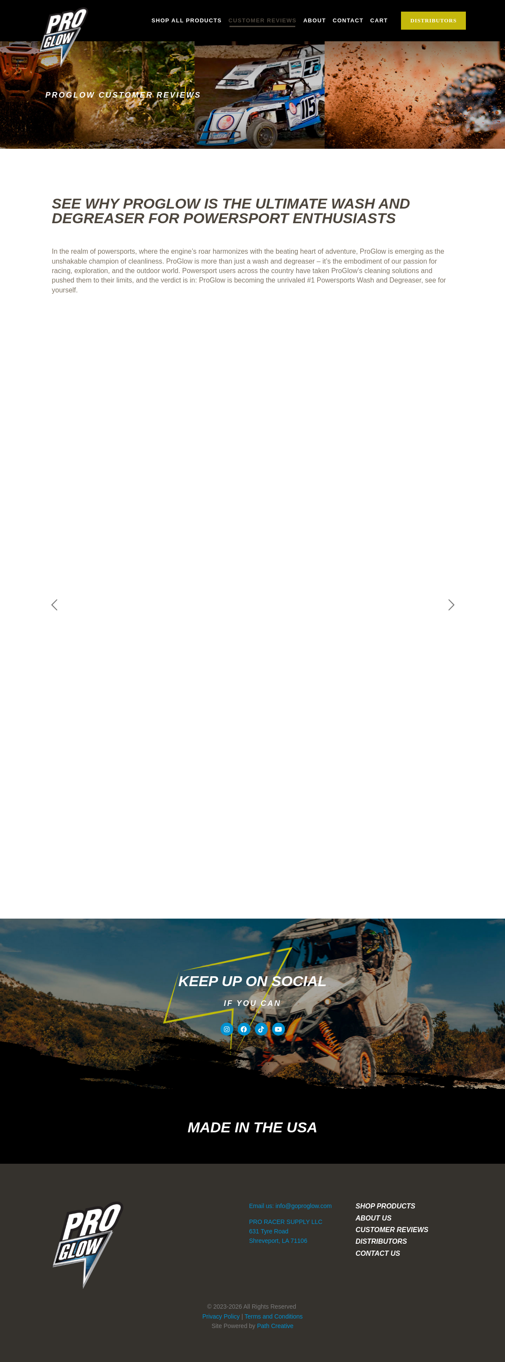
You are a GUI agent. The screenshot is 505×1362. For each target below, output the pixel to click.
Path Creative (275, 1325)
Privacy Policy (221, 1316)
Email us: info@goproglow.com (290, 1205)
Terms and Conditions (274, 1316)
